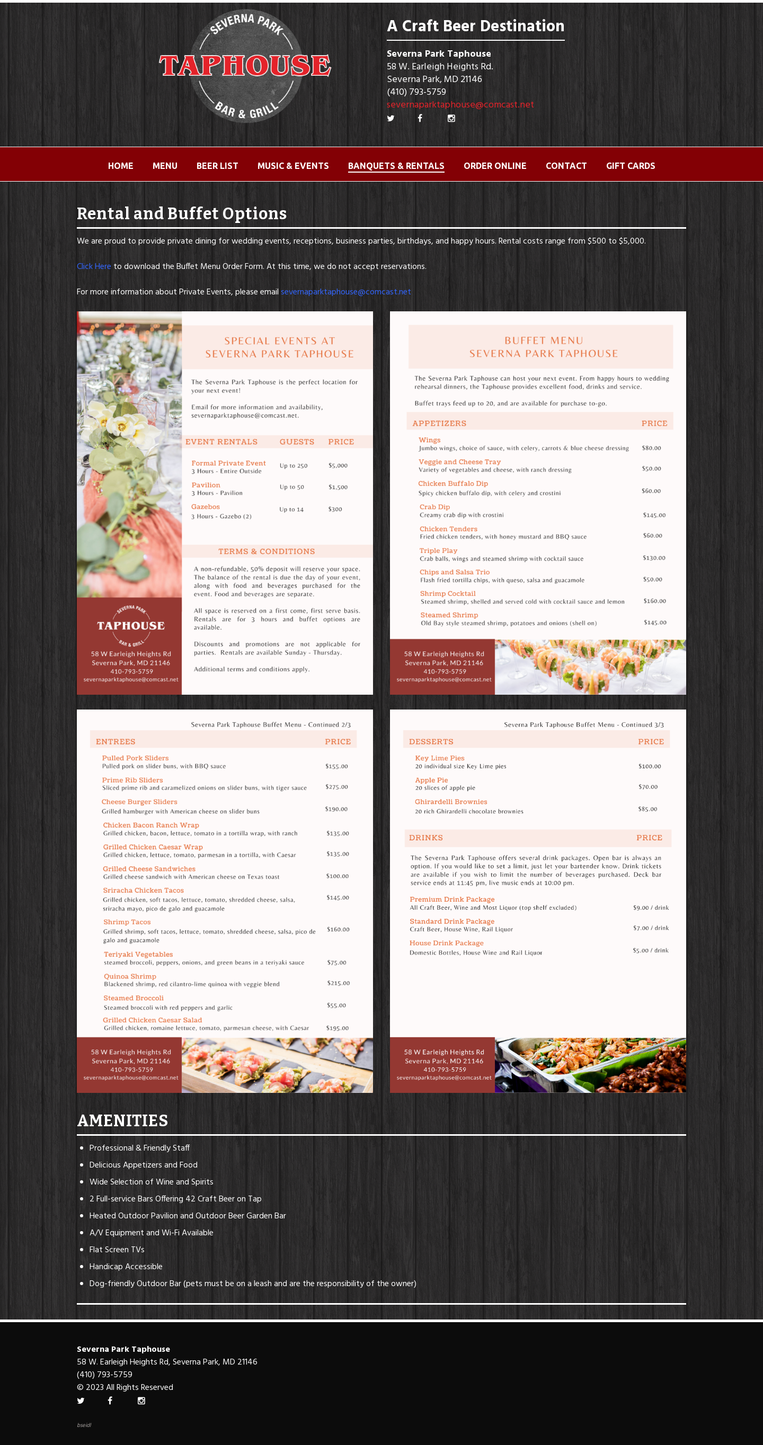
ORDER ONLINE (495, 165)
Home (121, 165)
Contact (566, 165)
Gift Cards (630, 165)
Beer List (217, 165)
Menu (165, 165)
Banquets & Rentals (396, 165)
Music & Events (293, 165)
